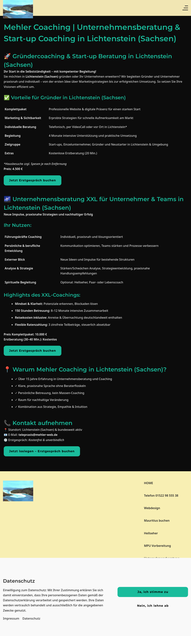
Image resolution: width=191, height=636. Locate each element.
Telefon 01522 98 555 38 (161, 495)
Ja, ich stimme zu (152, 592)
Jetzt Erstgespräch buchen (32, 180)
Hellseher (151, 533)
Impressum (11, 618)
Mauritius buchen (157, 520)
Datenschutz (31, 618)
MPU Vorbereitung (157, 546)
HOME (148, 483)
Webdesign (152, 508)
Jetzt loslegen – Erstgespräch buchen (42, 451)
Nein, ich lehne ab (153, 605)
